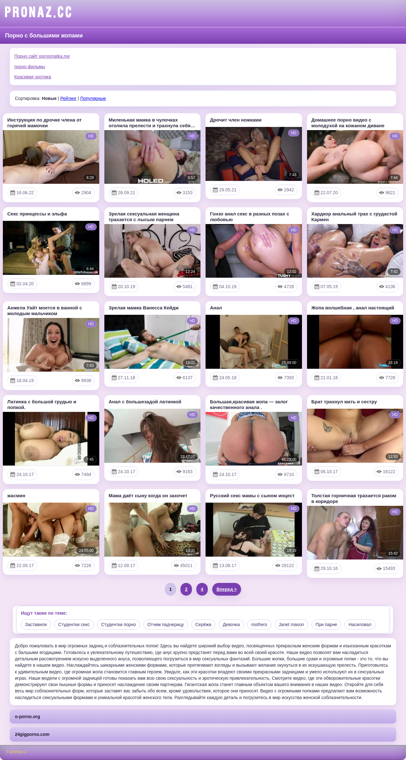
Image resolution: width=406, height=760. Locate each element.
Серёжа (203, 624)
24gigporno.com (32, 734)
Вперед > (227, 589)
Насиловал (360, 624)
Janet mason (291, 624)
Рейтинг (68, 98)
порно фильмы (29, 66)
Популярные (93, 98)
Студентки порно (118, 624)
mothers (259, 624)
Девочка (231, 624)
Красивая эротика (32, 76)
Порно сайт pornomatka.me (42, 56)
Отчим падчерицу (165, 624)
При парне (326, 624)
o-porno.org (27, 716)
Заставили (36, 624)
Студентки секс (74, 624)
